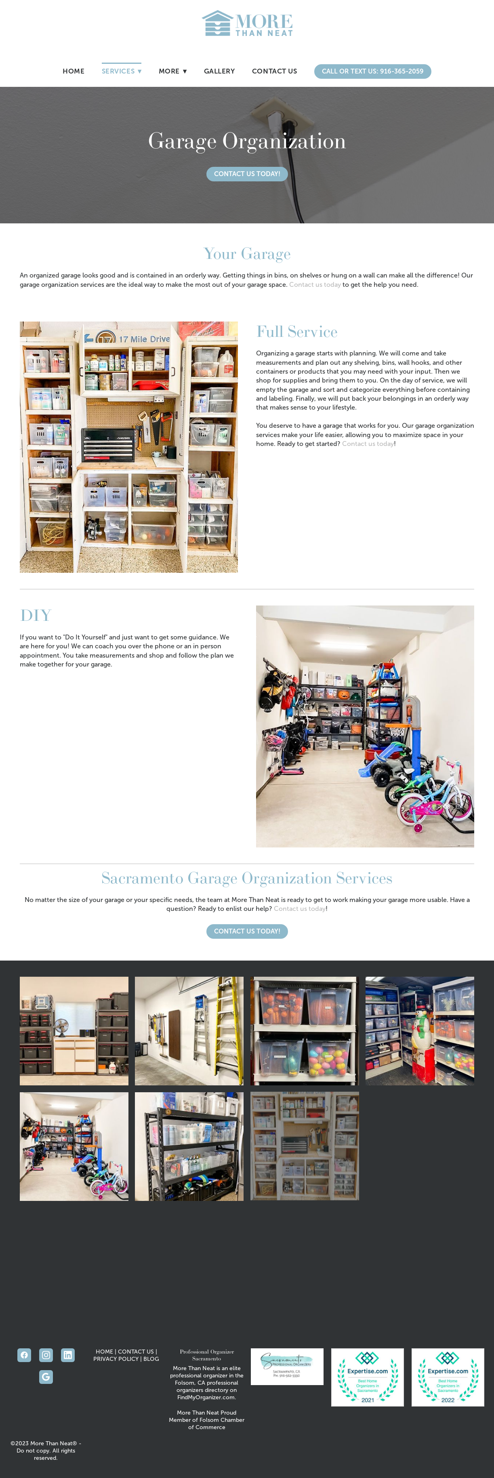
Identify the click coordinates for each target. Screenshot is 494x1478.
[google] (46, 1377)
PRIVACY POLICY (116, 1359)
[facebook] (24, 1355)
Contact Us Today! (247, 173)
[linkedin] (68, 1355)
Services (122, 71)
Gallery (219, 71)
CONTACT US (136, 1352)
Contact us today (315, 284)
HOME (104, 1352)
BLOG (151, 1359)
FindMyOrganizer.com (206, 1397)
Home (73, 71)
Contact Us (274, 71)
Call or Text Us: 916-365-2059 (373, 71)
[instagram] (46, 1355)
